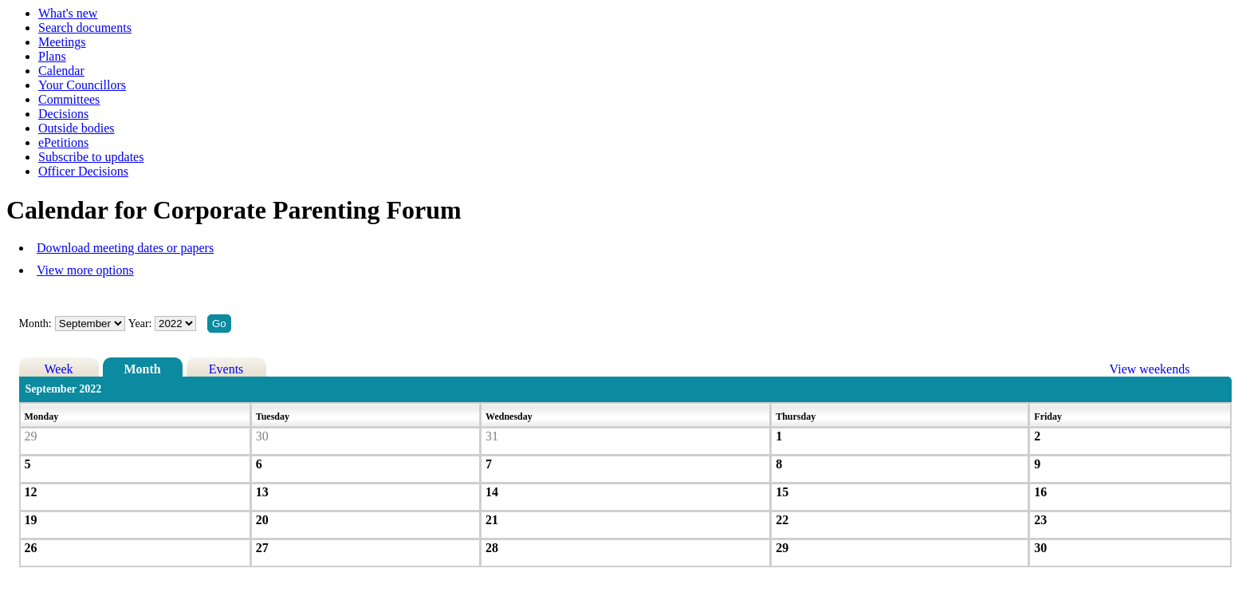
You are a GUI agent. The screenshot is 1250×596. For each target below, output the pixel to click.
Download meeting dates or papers (125, 248)
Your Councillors (82, 85)
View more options (85, 270)
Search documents (85, 27)
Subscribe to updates (90, 157)
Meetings (62, 42)
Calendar (61, 70)
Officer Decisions (83, 171)
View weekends (1150, 369)
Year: (141, 324)
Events (226, 369)
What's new (67, 13)
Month (142, 369)
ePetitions (63, 142)
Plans (52, 56)
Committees (69, 99)
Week (59, 369)
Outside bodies (76, 128)
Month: (35, 324)
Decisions (63, 113)
